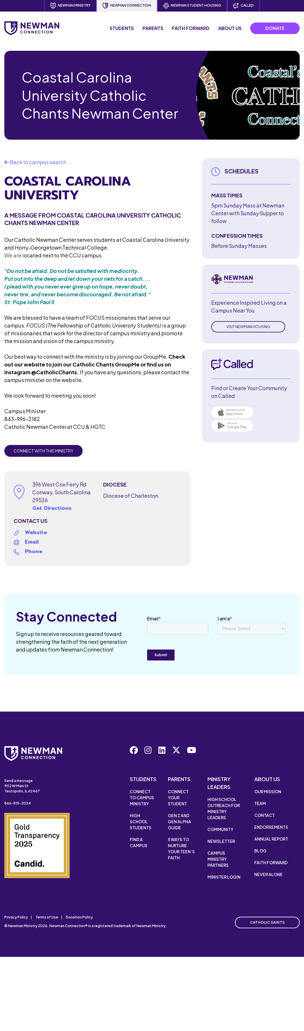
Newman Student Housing (192, 6)
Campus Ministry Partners (218, 859)
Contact (264, 815)
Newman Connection (127, 6)
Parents (152, 28)
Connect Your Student (178, 797)
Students (122, 28)
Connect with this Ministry (43, 450)
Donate (275, 28)
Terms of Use (47, 917)
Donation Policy (79, 917)
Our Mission (267, 791)
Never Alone (268, 874)
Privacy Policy (16, 917)
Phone (33, 551)
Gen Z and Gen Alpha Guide (179, 821)
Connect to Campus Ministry (142, 797)
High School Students (140, 821)
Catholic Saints (267, 922)
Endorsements (271, 827)
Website (36, 532)
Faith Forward (191, 28)
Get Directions (52, 508)
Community (220, 829)
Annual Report (271, 838)
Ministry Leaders (219, 783)
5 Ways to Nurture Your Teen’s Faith (181, 848)
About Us (230, 28)
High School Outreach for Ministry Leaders (223, 808)
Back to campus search (35, 162)
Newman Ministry (70, 6)
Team (260, 803)
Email (32, 542)
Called (243, 6)
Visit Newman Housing (248, 326)
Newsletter (221, 841)
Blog (260, 850)
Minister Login (223, 877)
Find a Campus (138, 842)
